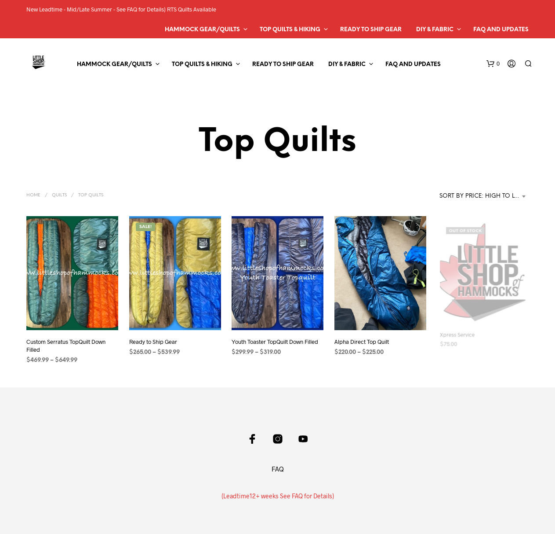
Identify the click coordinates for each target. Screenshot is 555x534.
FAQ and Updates (501, 30)
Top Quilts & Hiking (290, 30)
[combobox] (484, 196)
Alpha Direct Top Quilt (362, 338)
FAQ (278, 469)
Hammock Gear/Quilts (202, 30)
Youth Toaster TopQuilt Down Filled (275, 342)
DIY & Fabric (434, 30)
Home (33, 195)
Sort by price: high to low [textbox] (482, 196)
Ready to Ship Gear (371, 30)
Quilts (59, 195)
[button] (493, 63)
